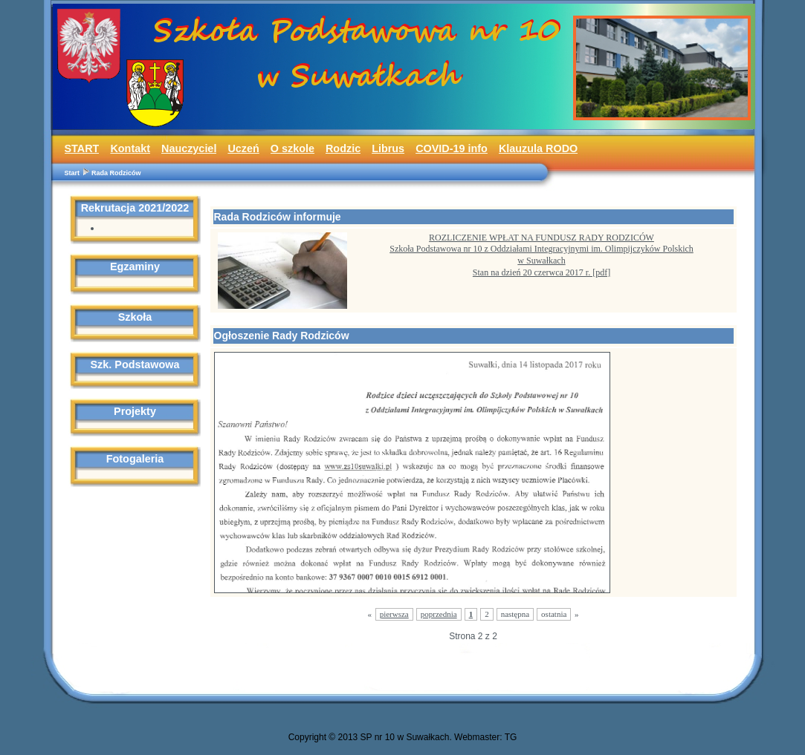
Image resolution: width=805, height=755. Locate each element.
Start (72, 173)
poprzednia (439, 613)
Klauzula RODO (538, 148)
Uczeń (243, 148)
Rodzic (343, 148)
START (82, 148)
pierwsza (394, 613)
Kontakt (130, 148)
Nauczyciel (188, 148)
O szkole (292, 148)
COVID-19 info (452, 148)
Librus (388, 148)
